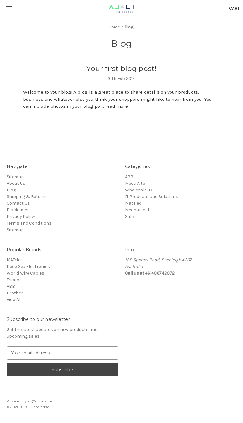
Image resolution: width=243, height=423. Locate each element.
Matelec (133, 203)
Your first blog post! (121, 68)
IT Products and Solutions (151, 196)
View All (14, 299)
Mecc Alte (135, 183)
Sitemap (15, 176)
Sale (129, 216)
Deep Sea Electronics (28, 266)
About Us (16, 183)
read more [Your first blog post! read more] (116, 106)
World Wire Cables (25, 273)
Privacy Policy (21, 216)
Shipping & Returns (27, 196)
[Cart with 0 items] (234, 8)
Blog (11, 190)
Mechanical (137, 210)
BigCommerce (40, 401)
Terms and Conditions (29, 223)
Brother (15, 293)
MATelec (15, 260)
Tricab (13, 279)
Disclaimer (18, 210)
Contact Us (18, 203)
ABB (129, 176)
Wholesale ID (138, 190)
